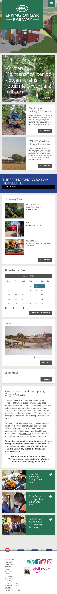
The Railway (9, 564)
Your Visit (8, 562)
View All (46, 362)
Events (7, 569)
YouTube (43, 562)
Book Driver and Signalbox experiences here (35, 500)
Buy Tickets (9, 560)
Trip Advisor (31, 562)
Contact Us (9, 576)
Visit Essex (42, 569)
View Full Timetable (41, 312)
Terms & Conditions (12, 583)
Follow (46, 379)
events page (25, 434)
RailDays (28, 570)
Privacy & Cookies (12, 585)
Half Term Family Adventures (34, 208)
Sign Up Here (10, 187)
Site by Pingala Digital (13, 590)
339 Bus (8, 567)
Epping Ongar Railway (22, 13)
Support (8, 571)
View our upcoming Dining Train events (35, 477)
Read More (45, 98)
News (7, 574)
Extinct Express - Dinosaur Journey (38, 244)
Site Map (8, 588)
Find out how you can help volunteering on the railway (36, 522)
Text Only (8, 581)
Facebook (38, 562)
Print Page (9, 578)
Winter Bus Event (34, 225)
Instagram (49, 562)
